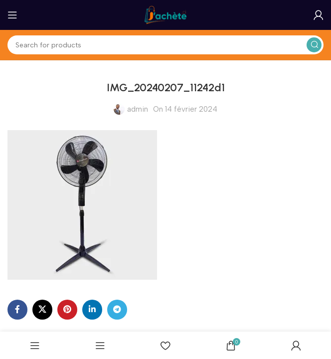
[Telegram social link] (117, 310)
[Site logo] (165, 14)
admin (137, 109)
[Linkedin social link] (92, 310)
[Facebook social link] (17, 310)
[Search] (165, 44)
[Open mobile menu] (12, 15)
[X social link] (42, 310)
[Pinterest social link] (67, 310)
